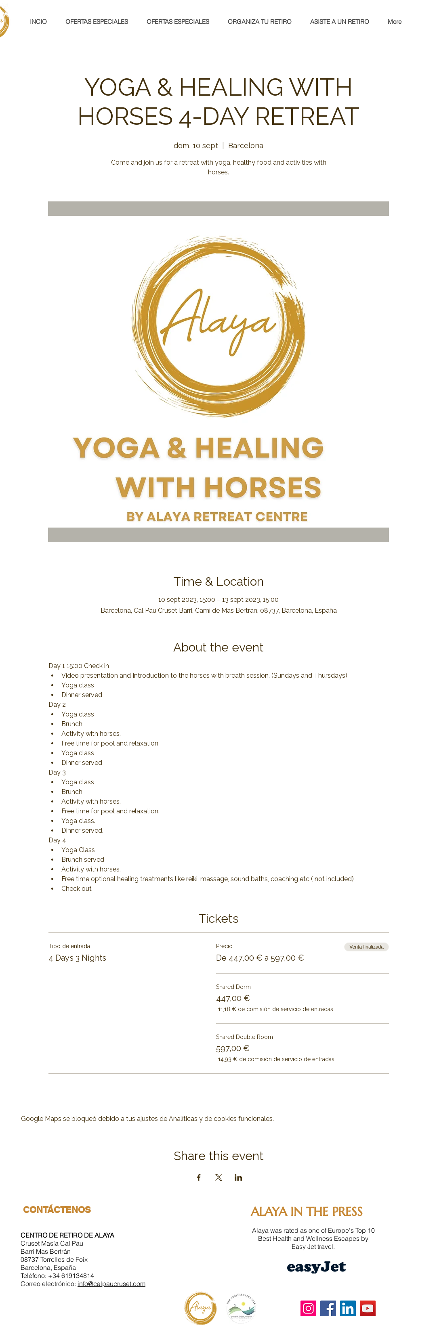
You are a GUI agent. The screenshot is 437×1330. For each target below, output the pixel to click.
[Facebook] (328, 1308)
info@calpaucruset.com (111, 1284)
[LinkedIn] (348, 1308)
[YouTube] (368, 1308)
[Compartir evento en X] (219, 1177)
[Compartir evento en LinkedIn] (238, 1177)
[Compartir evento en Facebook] (199, 1177)
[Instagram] (308, 1308)
